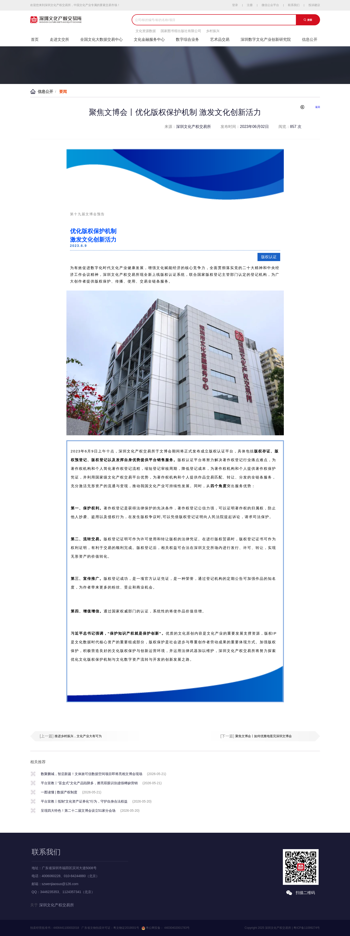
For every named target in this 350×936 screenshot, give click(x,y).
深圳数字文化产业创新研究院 (266, 39)
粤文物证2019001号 (126, 927)
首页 (35, 39)
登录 (235, 5)
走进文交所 (59, 39)
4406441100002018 (66, 927)
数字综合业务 (187, 39)
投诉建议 (314, 5)
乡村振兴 (213, 31)
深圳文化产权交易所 (56, 905)
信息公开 (309, 39)
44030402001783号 (176, 927)
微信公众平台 (270, 5)
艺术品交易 (219, 39)
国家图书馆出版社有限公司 (181, 31)
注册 (250, 5)
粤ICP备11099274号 (306, 927)
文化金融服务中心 (149, 39)
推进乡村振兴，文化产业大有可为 (78, 736)
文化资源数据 (146, 31)
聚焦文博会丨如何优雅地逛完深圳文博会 (263, 736)
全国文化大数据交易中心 (101, 39)
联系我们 (294, 5)
